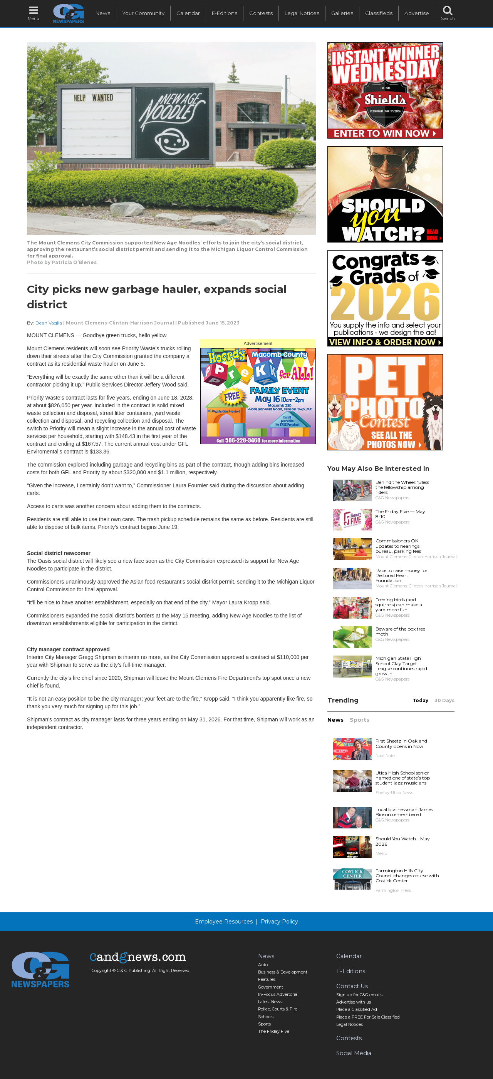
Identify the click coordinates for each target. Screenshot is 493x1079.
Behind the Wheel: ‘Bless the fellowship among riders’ (402, 487)
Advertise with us (353, 1002)
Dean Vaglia (48, 323)
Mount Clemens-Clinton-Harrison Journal (120, 323)
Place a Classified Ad (356, 1009)
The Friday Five (273, 1031)
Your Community (143, 13)
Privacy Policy (279, 921)
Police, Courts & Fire (277, 1009)
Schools (265, 1016)
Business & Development (282, 972)
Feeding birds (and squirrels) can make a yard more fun (399, 604)
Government (270, 987)
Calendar (188, 13)
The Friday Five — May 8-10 (400, 514)
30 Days (444, 700)
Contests (261, 13)
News (103, 13)
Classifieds (378, 13)
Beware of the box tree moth (400, 631)
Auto (263, 964)
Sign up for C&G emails (359, 994)
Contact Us (352, 986)
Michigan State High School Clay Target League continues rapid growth (401, 665)
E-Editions (224, 13)
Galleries (342, 13)
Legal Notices (302, 13)
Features (266, 979)
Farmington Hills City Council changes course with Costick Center (407, 875)
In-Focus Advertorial (278, 994)
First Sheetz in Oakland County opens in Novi (401, 743)
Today (420, 700)
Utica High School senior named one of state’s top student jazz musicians (403, 778)
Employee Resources (224, 921)
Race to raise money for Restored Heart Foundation (402, 575)
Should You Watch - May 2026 (403, 841)
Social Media (353, 1053)
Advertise (416, 13)
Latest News (270, 1001)
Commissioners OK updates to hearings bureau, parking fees (398, 546)
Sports (359, 719)
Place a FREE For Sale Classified (368, 1017)
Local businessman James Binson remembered (404, 811)
